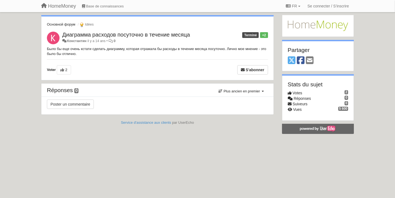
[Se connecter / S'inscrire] (328, 6)
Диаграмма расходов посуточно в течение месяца (126, 35)
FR (293, 6)
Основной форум (61, 24)
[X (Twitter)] (291, 60)
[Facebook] (300, 60)
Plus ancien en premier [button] (241, 91)
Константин (76, 41)
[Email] (310, 60)
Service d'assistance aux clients (146, 122)
